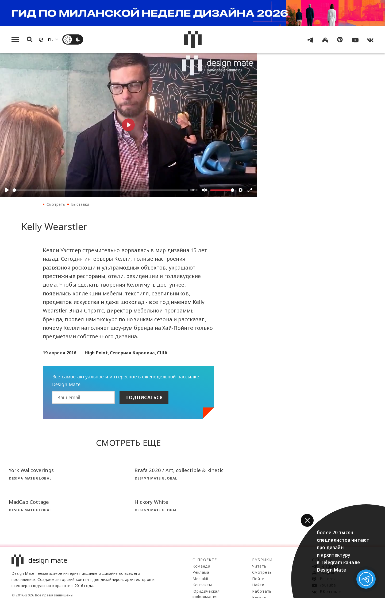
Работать (262, 591)
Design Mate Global (30, 478)
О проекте (204, 559)
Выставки (80, 204)
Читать (259, 566)
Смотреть (56, 204)
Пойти (258, 578)
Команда (201, 566)
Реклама (200, 572)
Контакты (202, 584)
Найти (258, 584)
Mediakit (200, 578)
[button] (307, 520)
